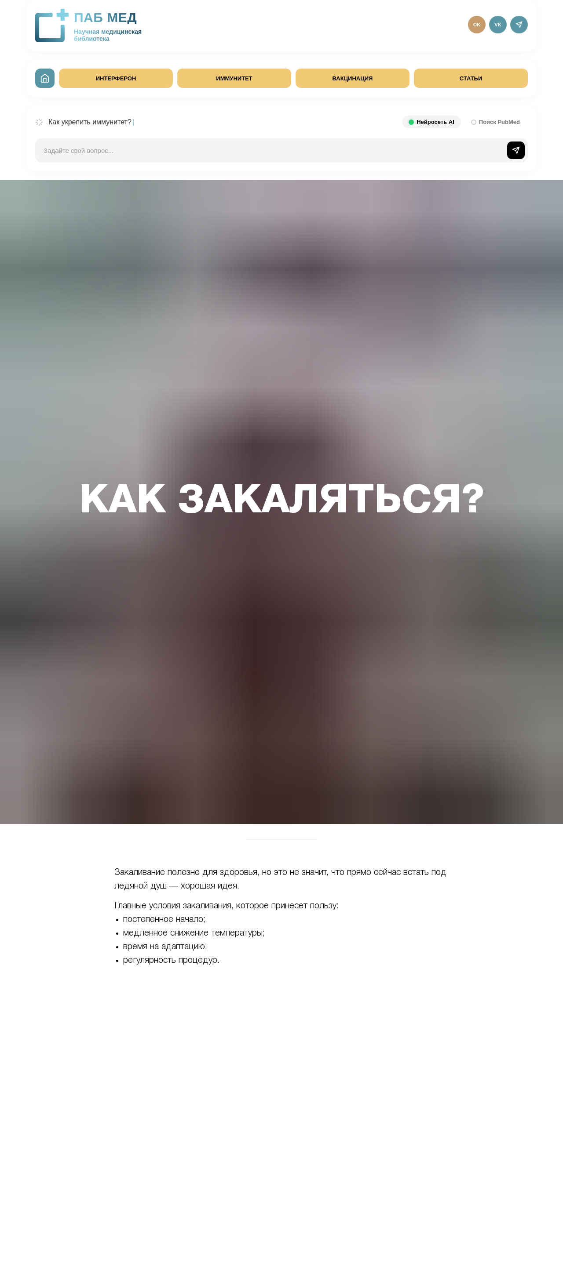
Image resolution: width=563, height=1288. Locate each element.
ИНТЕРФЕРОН (116, 78)
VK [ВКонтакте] (497, 24)
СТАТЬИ (471, 78)
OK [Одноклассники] (477, 24)
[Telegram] (519, 24)
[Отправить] (516, 150)
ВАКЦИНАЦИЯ (353, 78)
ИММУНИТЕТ (234, 78)
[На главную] (45, 78)
